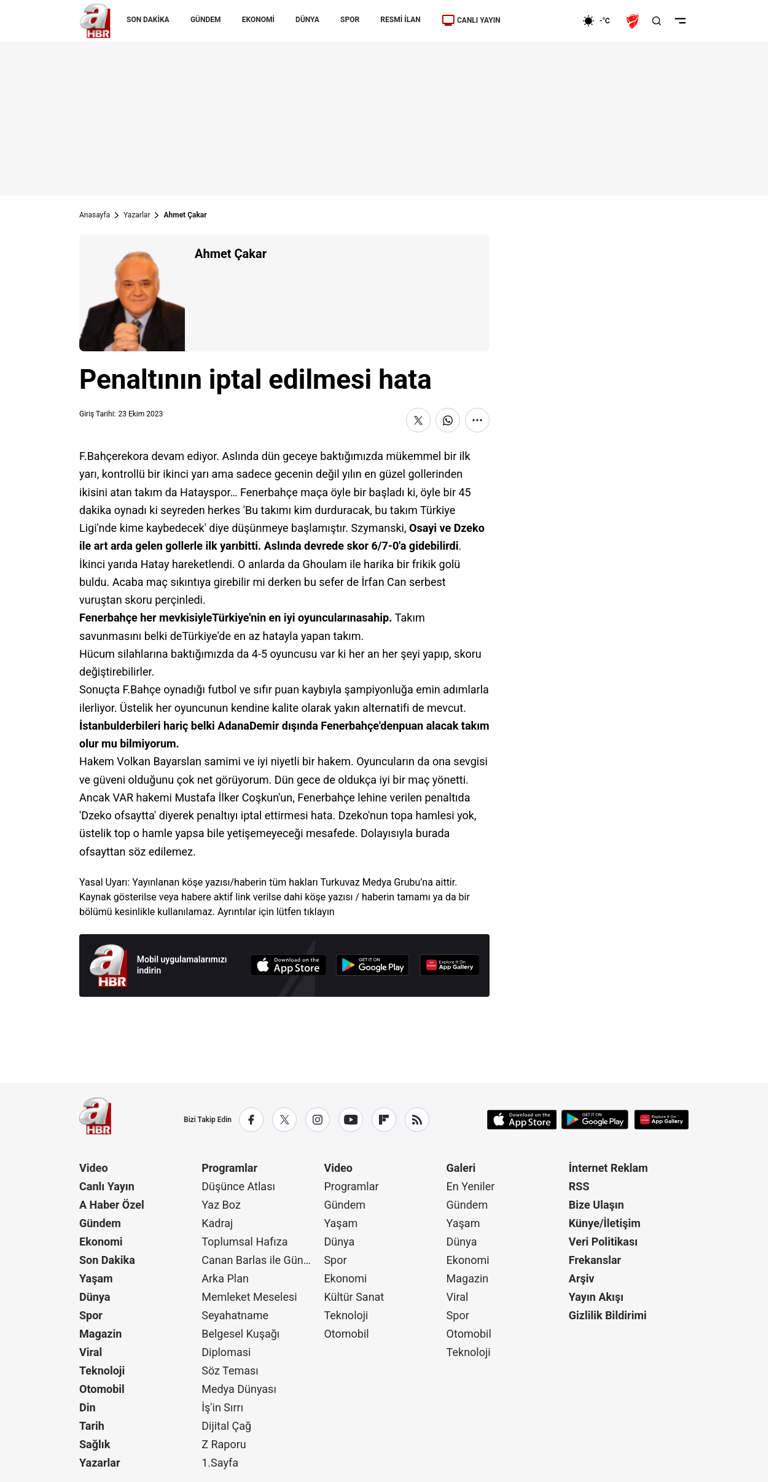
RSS (579, 1186)
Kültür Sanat (354, 1296)
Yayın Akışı (596, 1296)
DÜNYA (307, 19)
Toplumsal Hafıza (244, 1241)
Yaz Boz (221, 1204)
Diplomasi (226, 1352)
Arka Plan (225, 1278)
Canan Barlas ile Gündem (261, 1260)
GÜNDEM (205, 19)
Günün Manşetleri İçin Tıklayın (286, 1024)
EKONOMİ (258, 19)
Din (87, 1407)
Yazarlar (136, 215)
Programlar (229, 1167)
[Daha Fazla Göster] (477, 420)
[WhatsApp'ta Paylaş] (447, 420)
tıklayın (319, 912)
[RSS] (417, 1119)
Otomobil (102, 1389)
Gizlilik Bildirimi (608, 1315)
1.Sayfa (219, 1462)
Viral (90, 1352)
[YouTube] (350, 1119)
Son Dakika (107, 1260)
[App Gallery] (450, 965)
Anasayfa (94, 215)
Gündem (100, 1223)
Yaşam (96, 1278)
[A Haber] (95, 20)
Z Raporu (223, 1444)
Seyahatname (234, 1315)
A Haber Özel (111, 1204)
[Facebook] (251, 1119)
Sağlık (94, 1444)
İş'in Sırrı (222, 1407)
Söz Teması (230, 1370)
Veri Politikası (603, 1241)
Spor (91, 1315)
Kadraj (217, 1223)
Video (93, 1167)
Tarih (91, 1425)
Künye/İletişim (605, 1223)
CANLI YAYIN (471, 20)
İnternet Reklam (608, 1167)
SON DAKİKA (148, 19)
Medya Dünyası (238, 1389)
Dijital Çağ (226, 1425)
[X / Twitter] (284, 1119)
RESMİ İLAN (400, 19)
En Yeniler (471, 1186)
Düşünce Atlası (238, 1186)
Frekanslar (595, 1260)
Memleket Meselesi (249, 1296)
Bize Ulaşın (596, 1204)
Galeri (461, 1167)
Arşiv (582, 1278)
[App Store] (288, 965)
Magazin (100, 1333)
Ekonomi (101, 1241)
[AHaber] (600, 21)
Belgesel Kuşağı (240, 1333)
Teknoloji (102, 1370)
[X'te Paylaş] (418, 420)
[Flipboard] (384, 1119)
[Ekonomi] (542, 21)
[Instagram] (317, 1119)
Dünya (94, 1296)
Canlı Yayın (107, 1186)
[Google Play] (373, 965)
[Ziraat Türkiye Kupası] (634, 21)
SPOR (349, 19)
